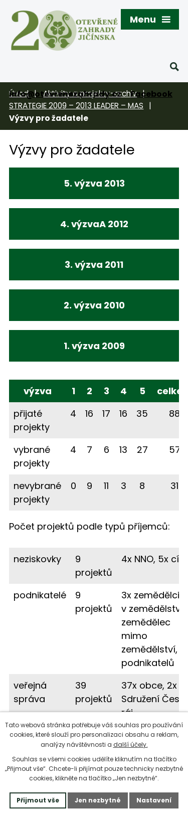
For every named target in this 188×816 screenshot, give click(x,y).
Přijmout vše (38, 800)
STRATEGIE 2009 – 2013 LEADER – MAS (76, 105)
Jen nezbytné (98, 800)
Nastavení (153, 800)
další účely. (130, 744)
